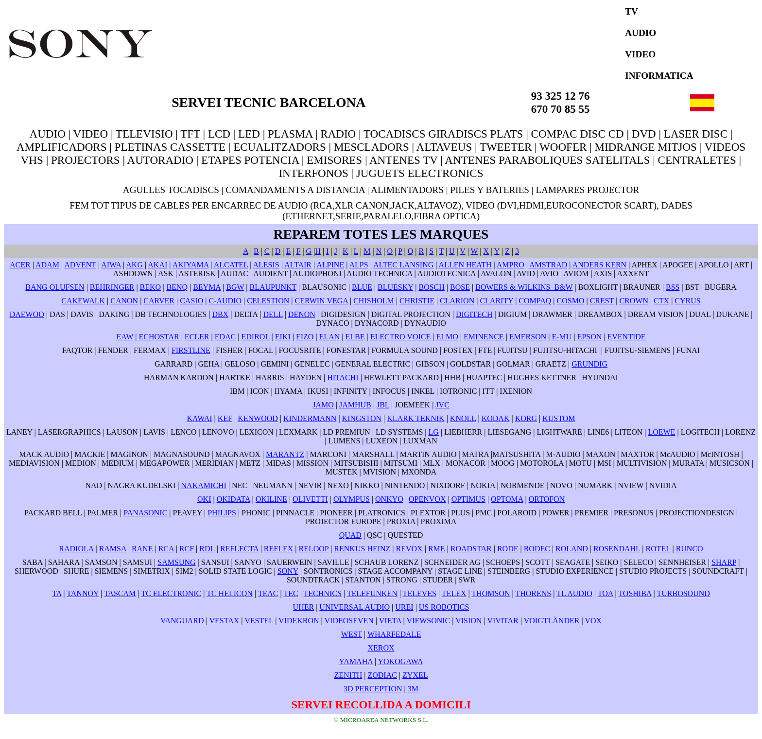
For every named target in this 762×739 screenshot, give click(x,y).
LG (434, 432)
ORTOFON (547, 499)
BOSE (460, 287)
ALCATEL (231, 265)
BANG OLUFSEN (54, 287)
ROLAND (571, 549)
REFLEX (278, 549)
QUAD (350, 535)
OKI (204, 499)
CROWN (633, 301)
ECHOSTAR (159, 337)
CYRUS (687, 301)
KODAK (496, 418)
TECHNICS (323, 593)
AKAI (157, 265)
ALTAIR (298, 265)
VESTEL (258, 620)
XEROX (380, 648)
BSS (672, 287)
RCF (186, 549)
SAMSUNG (176, 562)
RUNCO (689, 549)
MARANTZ (285, 454)
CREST (602, 301)
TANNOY (83, 593)
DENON (301, 314)
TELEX (454, 593)
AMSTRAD (548, 265)
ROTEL (657, 549)
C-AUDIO (225, 301)
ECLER (197, 337)
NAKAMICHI (203, 485)
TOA (605, 593)
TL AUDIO (574, 593)
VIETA (390, 620)
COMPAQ (535, 301)
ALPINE (330, 265)
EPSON (589, 337)
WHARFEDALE (394, 634)
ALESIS (266, 265)
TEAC (268, 593)
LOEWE (661, 432)
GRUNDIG (589, 364)
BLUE (362, 287)
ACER (20, 265)
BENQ (177, 287)
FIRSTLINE (191, 350)
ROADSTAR (471, 549)
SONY (287, 571)
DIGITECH (474, 314)
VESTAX (224, 620)
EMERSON (527, 337)
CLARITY (496, 301)
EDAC (225, 337)
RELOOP (314, 549)
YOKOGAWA (400, 661)
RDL (206, 549)
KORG (526, 418)
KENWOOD (258, 418)
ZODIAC (382, 675)
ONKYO (389, 499)
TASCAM (120, 593)
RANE (142, 549)
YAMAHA (356, 661)
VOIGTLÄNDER (552, 620)
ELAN (329, 337)
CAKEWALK (83, 301)
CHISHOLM (373, 301)
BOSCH (431, 287)
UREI (404, 607)
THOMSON (490, 593)
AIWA (111, 265)
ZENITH (348, 675)
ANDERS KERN (599, 265)
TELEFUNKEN (372, 593)
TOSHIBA (634, 593)
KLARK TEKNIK (415, 418)
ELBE (354, 337)
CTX (661, 301)
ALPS (358, 265)
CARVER (158, 301)
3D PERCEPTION (373, 689)
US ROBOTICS (444, 607)
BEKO (150, 287)
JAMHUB (355, 405)
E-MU (562, 337)
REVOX (409, 549)
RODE (508, 549)
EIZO (304, 337)
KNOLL (463, 418)
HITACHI (342, 377)
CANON (124, 301)
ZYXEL (415, 675)
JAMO (323, 405)
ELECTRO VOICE (400, 337)
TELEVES (419, 593)
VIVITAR (502, 620)
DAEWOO (27, 314)
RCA (166, 549)
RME (436, 549)
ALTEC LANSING (403, 265)
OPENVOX (427, 499)
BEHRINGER (112, 287)
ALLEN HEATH (465, 265)
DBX (220, 314)
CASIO (191, 301)
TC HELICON (230, 593)
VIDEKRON (298, 620)
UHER (303, 607)
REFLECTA (239, 549)
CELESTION (268, 301)
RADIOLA (76, 549)
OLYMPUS (351, 499)
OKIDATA (233, 499)
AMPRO (510, 265)
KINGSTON (361, 418)
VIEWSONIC (428, 620)
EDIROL (256, 337)
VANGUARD (182, 620)
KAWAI (199, 418)
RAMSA (112, 549)
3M (413, 689)
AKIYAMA (191, 265)
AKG (134, 265)
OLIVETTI (310, 499)
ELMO (447, 337)
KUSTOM (558, 418)
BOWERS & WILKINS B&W (523, 287)
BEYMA (207, 287)
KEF (225, 418)
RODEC (537, 549)
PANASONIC (145, 513)
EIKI (283, 337)
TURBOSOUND (683, 593)
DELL (272, 314)
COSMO (571, 301)
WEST (351, 634)
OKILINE (271, 499)
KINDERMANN (309, 418)
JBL (383, 405)
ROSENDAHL (616, 549)
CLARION (457, 301)
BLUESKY (395, 287)
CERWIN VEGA (320, 301)
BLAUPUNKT (273, 287)
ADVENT (80, 265)
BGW (235, 287)
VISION (468, 620)
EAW (124, 337)
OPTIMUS (468, 499)
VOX (593, 620)
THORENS (533, 593)
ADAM (47, 265)
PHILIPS (222, 513)
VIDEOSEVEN (349, 620)
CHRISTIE (416, 301)
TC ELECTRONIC (171, 593)
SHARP (723, 562)
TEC (290, 593)
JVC (442, 405)
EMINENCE (484, 337)
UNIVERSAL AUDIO (354, 607)
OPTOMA (507, 499)
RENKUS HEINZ (362, 549)
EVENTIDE (626, 337)
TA (56, 593)
